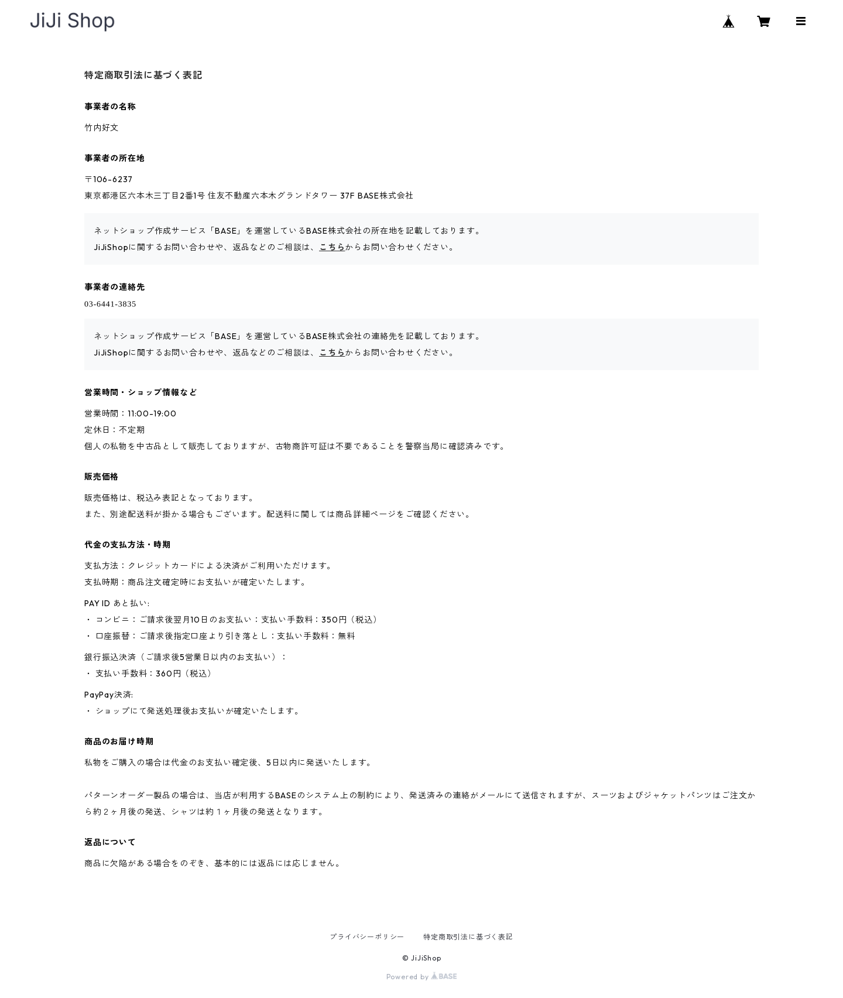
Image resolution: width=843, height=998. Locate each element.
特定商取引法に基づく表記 (468, 936)
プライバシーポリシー (367, 936)
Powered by (421, 976)
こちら (332, 247)
